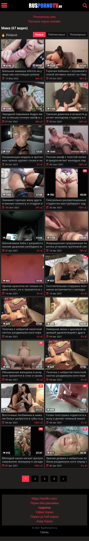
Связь (44, 532)
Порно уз (36, 517)
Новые (39, 34)
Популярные (78, 34)
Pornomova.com (44, 17)
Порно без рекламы (44, 503)
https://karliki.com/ (44, 498)
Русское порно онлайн (45, 21)
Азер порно (44, 521)
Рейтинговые (56, 34)
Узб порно (51, 517)
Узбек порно (44, 512)
